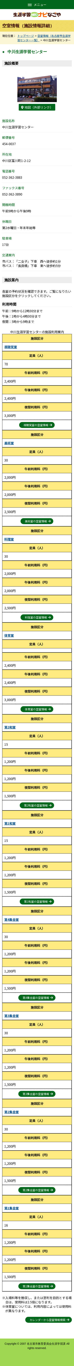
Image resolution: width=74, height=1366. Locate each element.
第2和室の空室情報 (36, 805)
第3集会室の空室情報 (36, 1094)
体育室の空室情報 (36, 709)
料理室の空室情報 (36, 617)
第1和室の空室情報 (36, 901)
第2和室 (10, 727)
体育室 (9, 635)
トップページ (25, 36)
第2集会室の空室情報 (36, 1190)
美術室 (9, 443)
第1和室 (10, 823)
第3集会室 (11, 1015)
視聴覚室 (10, 346)
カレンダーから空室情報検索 (48, 1320)
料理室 (9, 539)
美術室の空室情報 (36, 521)
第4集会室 (11, 919)
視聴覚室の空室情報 (35, 425)
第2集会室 (11, 1111)
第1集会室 (11, 1208)
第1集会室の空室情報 (36, 1286)
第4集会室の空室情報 (36, 998)
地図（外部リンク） (38, 107)
